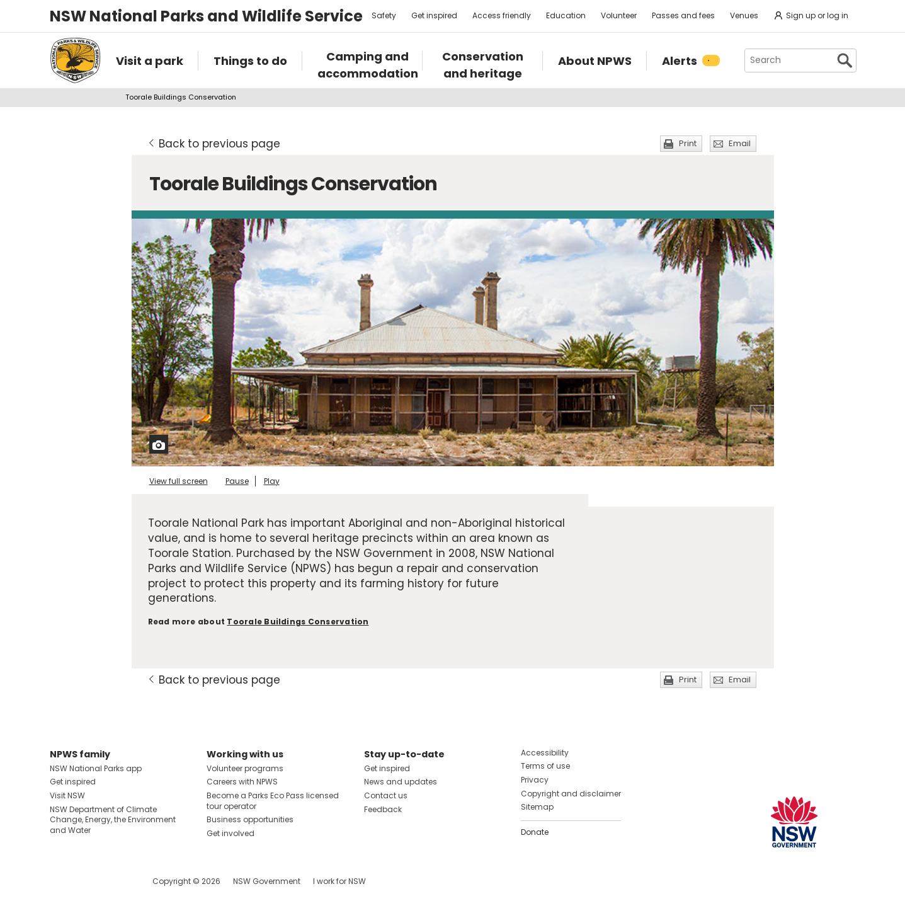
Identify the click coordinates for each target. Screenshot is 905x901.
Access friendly (501, 15)
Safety (384, 15)
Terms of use (545, 765)
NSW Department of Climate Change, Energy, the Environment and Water (113, 820)
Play (272, 481)
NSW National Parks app (96, 768)
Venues (744, 15)
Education (566, 15)
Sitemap (537, 806)
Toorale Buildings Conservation (297, 621)
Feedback (383, 809)
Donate (535, 832)
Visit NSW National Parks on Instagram (88, 881)
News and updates (400, 781)
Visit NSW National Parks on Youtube (115, 881)
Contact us (385, 795)
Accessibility (545, 752)
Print (688, 143)
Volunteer (619, 15)
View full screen (178, 481)
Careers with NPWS (242, 781)
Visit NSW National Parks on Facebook (61, 881)
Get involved (230, 833)
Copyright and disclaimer (571, 793)
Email (740, 143)
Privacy (535, 779)
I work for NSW (339, 881)
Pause (237, 481)
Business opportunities (250, 819)
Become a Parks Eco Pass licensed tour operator (273, 801)
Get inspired (434, 15)
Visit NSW (67, 795)
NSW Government (266, 881)
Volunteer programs (245, 768)
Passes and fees (683, 15)
